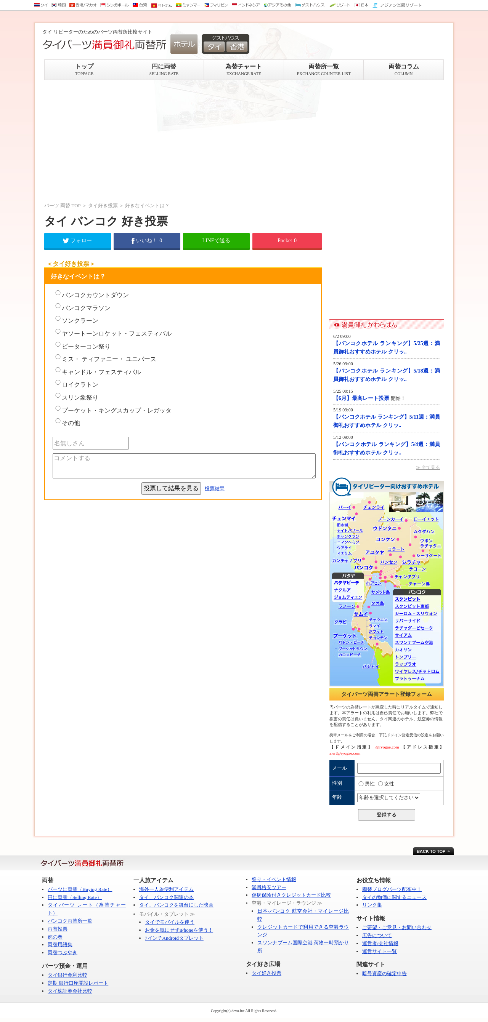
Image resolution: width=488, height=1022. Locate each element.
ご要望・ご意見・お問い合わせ (397, 927)
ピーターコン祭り (82, 346)
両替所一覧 (324, 69)
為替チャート (244, 69)
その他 (67, 422)
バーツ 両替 (57, 205)
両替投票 (57, 929)
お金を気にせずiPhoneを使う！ (179, 930)
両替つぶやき (62, 952)
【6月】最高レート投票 (362, 398)
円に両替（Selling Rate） (75, 897)
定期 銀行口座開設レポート (78, 983)
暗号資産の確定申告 (384, 973)
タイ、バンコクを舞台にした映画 (176, 905)
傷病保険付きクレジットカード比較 (291, 895)
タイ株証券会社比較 (70, 991)
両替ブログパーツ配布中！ (392, 889)
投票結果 (215, 488)
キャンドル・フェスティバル (97, 371)
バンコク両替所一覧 (70, 921)
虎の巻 (55, 937)
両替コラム (404, 69)
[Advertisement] (183, 141)
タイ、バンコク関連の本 (166, 897)
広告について (377, 935)
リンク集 (372, 905)
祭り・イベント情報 (274, 879)
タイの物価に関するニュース (394, 897)
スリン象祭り (76, 397)
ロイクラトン (76, 384)
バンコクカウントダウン (91, 294)
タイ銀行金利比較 (67, 975)
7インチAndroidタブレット (174, 938)
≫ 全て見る (428, 467)
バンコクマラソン (82, 307)
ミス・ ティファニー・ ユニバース (105, 358)
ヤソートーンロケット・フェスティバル (113, 333)
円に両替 (164, 69)
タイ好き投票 (103, 205)
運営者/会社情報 (380, 943)
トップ (84, 69)
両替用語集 (60, 944)
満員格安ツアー (269, 887)
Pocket (287, 240)
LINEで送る (216, 240)
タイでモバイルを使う (169, 922)
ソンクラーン (76, 320)
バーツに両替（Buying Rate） (80, 889)
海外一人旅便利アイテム (166, 889)
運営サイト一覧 (379, 951)
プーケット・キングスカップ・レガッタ (113, 410)
